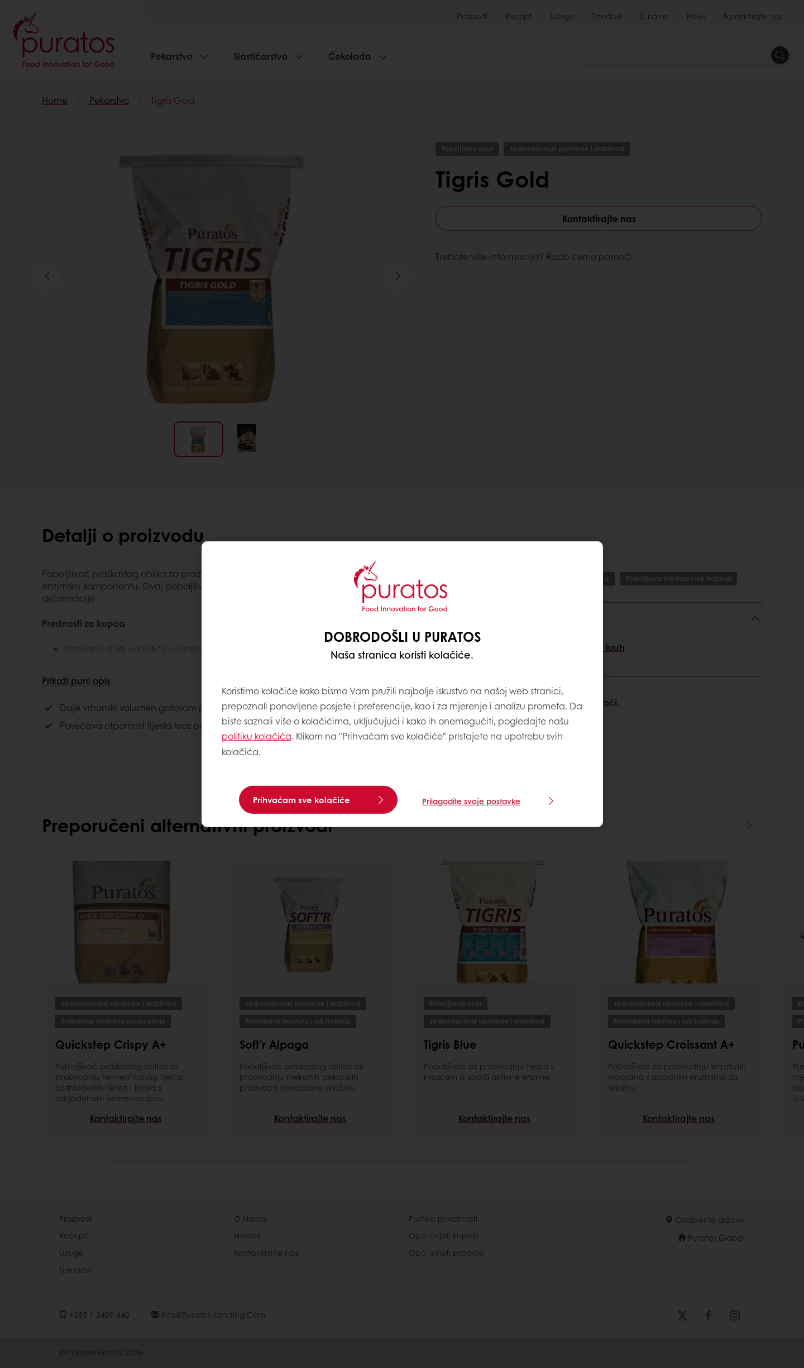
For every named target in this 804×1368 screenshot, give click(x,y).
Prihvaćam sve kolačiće (301, 800)
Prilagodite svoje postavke (471, 799)
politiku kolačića (256, 735)
